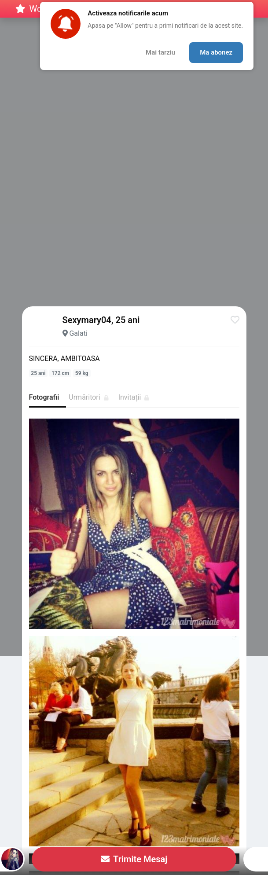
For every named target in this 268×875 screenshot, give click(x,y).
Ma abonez (216, 52)
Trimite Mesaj (134, 859)
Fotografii (44, 397)
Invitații (134, 397)
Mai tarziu (160, 52)
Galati (78, 333)
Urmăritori (88, 397)
